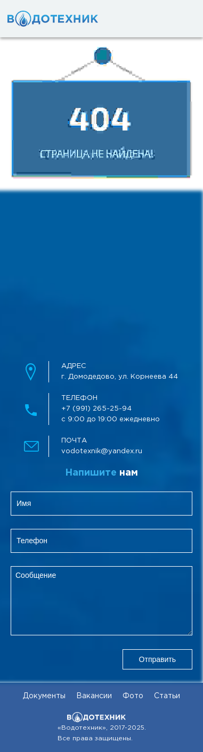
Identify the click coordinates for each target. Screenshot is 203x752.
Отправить (157, 659)
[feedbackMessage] (101, 600)
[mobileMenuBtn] (176, 18)
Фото (133, 696)
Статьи (167, 696)
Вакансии (94, 696)
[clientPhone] (101, 541)
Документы (44, 696)
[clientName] (101, 504)
